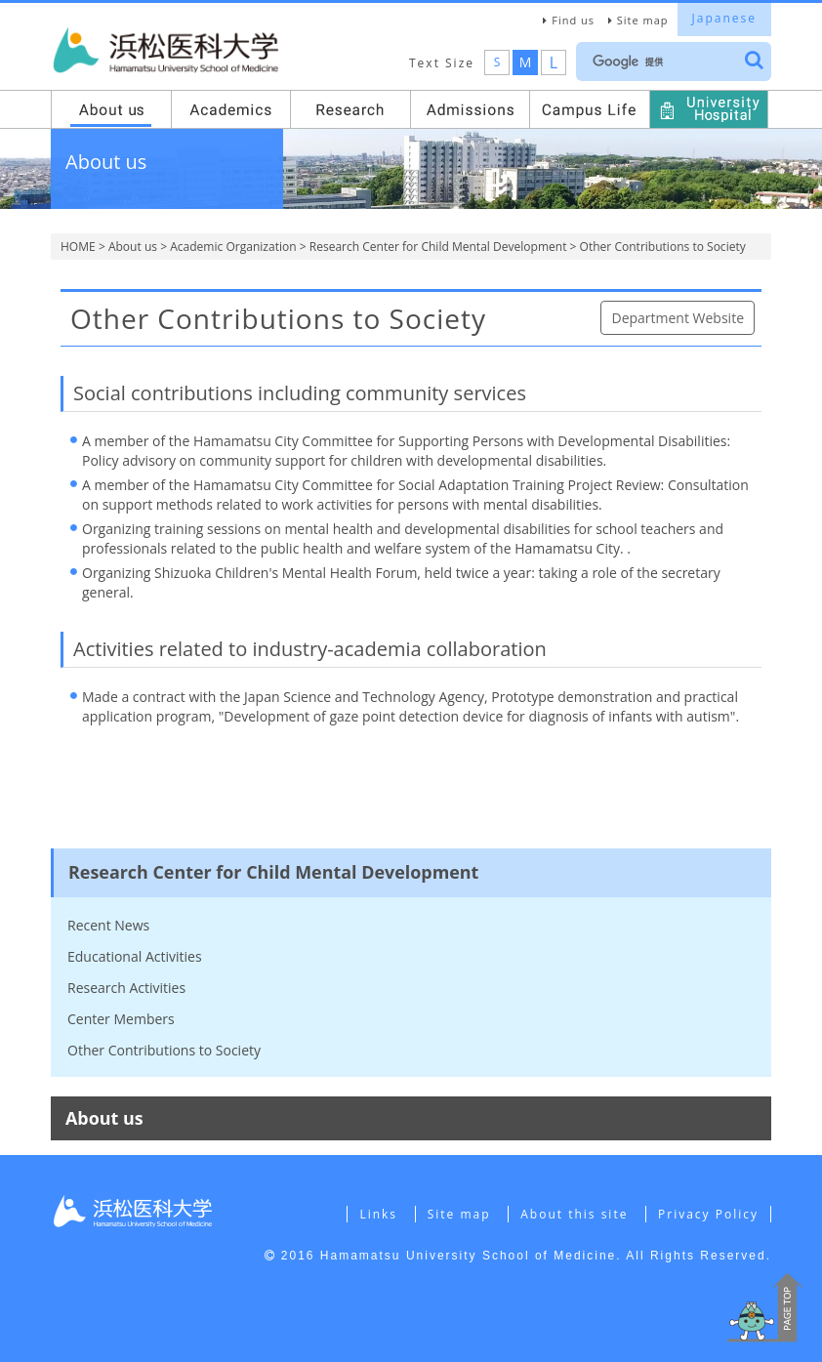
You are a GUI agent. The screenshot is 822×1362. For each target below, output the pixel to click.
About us (132, 246)
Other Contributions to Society (164, 1050)
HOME (78, 246)
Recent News (108, 925)
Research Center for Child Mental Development (438, 246)
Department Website (677, 318)
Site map (643, 20)
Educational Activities (134, 956)
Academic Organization (233, 246)
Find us (573, 20)
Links (378, 1214)
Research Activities (126, 987)
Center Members (121, 1019)
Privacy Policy (708, 1214)
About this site (574, 1214)
